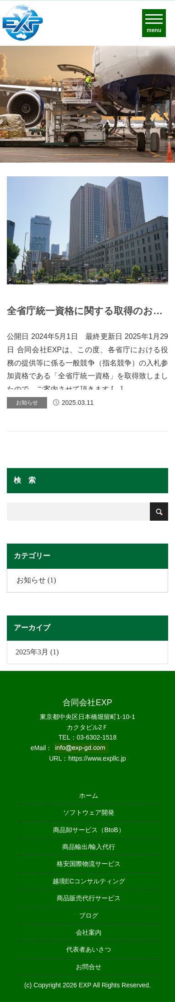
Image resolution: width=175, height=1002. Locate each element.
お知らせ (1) (36, 580)
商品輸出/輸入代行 (88, 846)
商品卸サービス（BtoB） (88, 829)
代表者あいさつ (88, 949)
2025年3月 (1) (37, 652)
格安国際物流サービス (89, 863)
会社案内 (88, 932)
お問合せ (88, 966)
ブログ (88, 915)
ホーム (88, 795)
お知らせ (27, 402)
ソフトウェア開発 (88, 812)
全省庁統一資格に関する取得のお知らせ (85, 310)
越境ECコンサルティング (89, 881)
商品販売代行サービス (89, 898)
